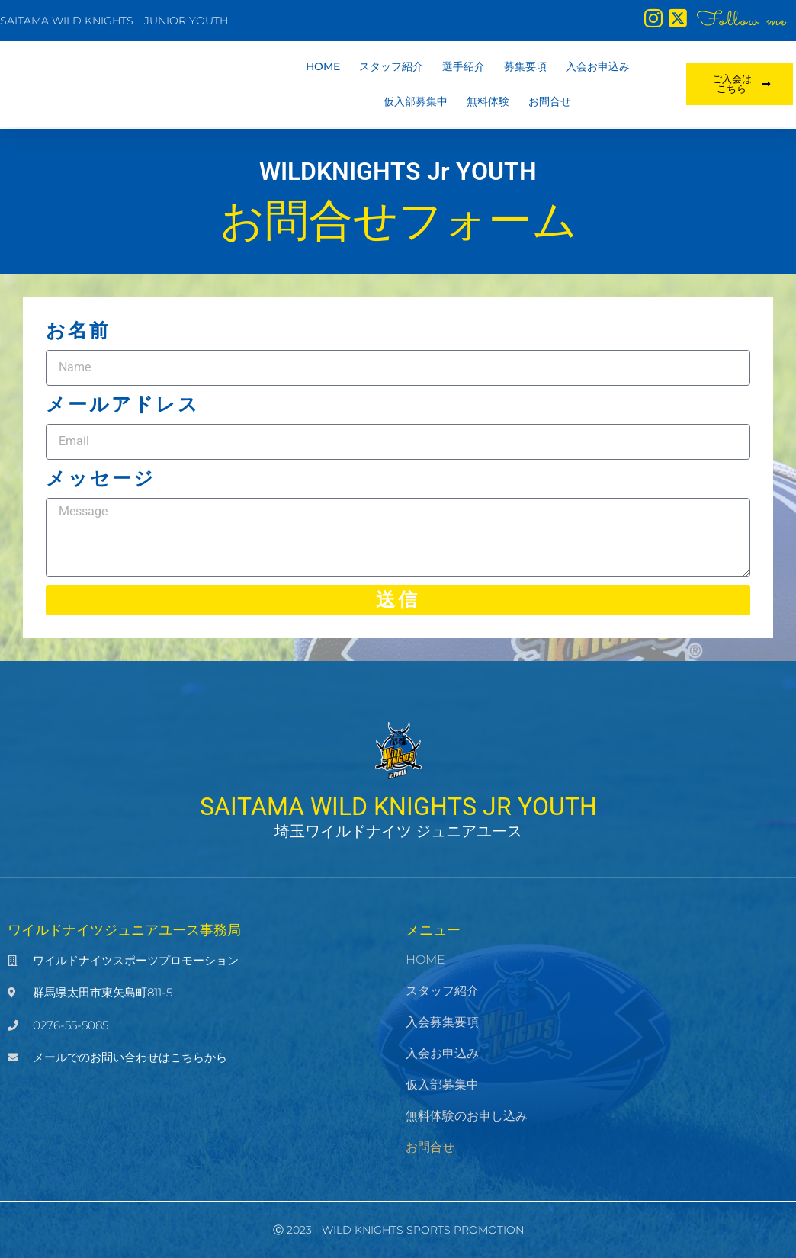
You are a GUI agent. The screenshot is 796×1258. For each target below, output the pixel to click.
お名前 (78, 330)
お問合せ (549, 104)
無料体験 (488, 104)
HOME (323, 68)
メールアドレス (123, 404)
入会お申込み (598, 68)
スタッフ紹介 (391, 68)
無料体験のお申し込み (467, 1116)
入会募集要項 (442, 1022)
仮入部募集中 (416, 104)
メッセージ (101, 478)
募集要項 (525, 68)
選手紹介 (463, 68)
